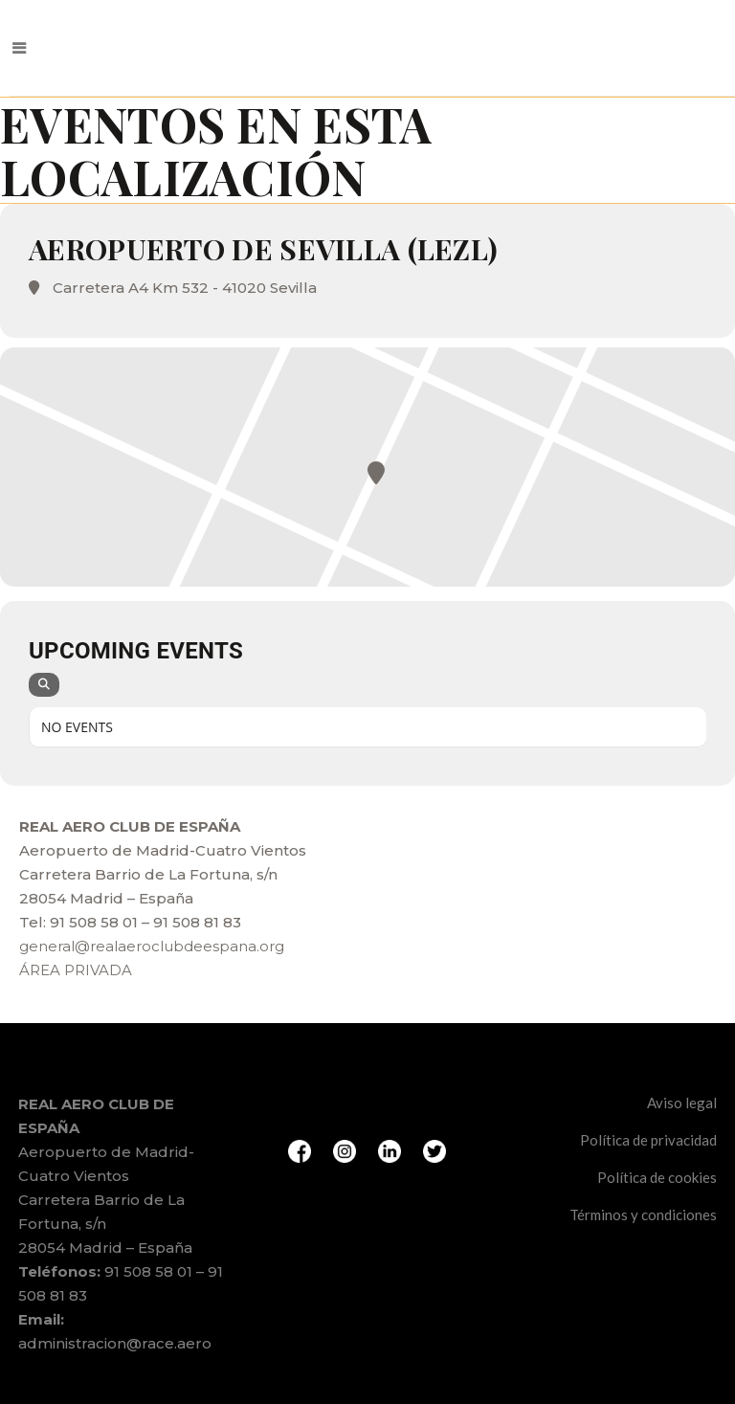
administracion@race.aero (115, 1343)
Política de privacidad (648, 1139)
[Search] (44, 685)
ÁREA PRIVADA (75, 970)
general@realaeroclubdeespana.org (151, 946)
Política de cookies (657, 1177)
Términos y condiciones (643, 1214)
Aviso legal (682, 1102)
